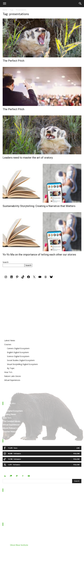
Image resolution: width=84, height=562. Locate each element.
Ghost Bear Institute (19, 545)
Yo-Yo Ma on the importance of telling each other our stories (39, 254)
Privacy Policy (9, 511)
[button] (4, 3)
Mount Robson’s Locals (13, 428)
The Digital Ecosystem (13, 411)
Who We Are (8, 497)
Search (5, 262)
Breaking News (9, 414)
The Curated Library (11, 421)
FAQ (4, 508)
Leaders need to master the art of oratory (28, 157)
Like (78, 448)
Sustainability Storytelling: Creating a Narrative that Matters (39, 206)
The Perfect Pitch (13, 60)
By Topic (11, 368)
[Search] (80, 3)
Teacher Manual (10, 431)
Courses (7, 344)
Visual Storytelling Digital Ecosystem (22, 364)
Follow (76, 453)
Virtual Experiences (12, 380)
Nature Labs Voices (12, 376)
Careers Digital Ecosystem (18, 348)
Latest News (9, 340)
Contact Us (7, 504)
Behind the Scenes (11, 501)
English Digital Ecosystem (18, 352)
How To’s (8, 372)
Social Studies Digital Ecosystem (21, 360)
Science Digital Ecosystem (18, 356)
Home (5, 10)
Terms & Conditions (11, 515)
